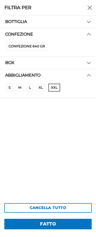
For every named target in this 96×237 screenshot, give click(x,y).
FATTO (48, 223)
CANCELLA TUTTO (48, 207)
